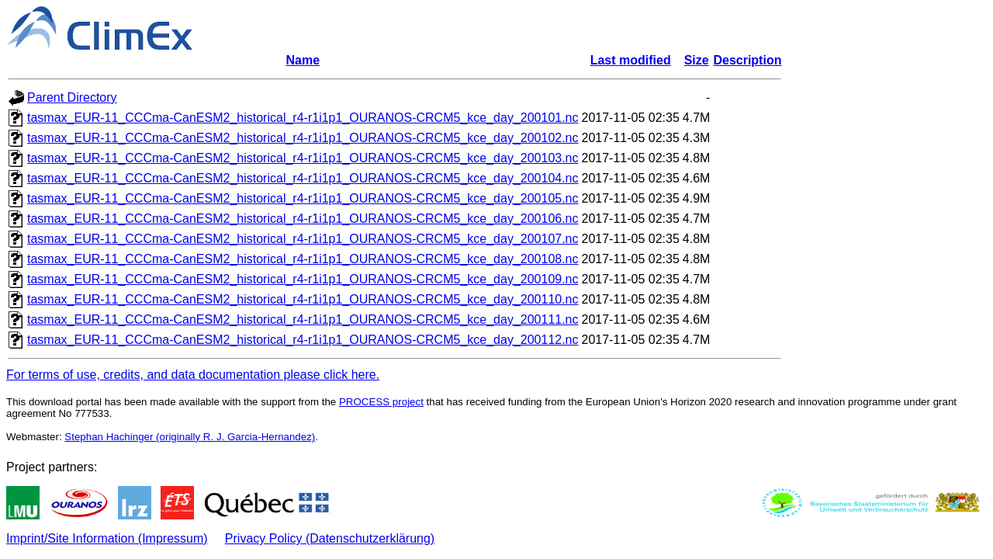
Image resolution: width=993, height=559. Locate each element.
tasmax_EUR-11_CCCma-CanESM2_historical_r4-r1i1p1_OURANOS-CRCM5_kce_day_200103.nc (303, 158)
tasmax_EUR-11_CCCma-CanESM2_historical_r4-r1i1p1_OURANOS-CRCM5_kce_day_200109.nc (303, 279)
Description (747, 60)
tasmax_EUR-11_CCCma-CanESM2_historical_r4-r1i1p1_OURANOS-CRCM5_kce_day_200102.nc (303, 137)
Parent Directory (72, 97)
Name (302, 60)
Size (696, 60)
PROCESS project (381, 402)
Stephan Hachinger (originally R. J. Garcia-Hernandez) (189, 437)
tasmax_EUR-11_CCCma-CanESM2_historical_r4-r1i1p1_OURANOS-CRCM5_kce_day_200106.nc (303, 218)
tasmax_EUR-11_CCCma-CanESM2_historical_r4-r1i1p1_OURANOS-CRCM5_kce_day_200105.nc (303, 198)
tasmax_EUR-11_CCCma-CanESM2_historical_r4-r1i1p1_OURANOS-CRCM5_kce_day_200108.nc (303, 259)
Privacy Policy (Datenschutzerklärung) (329, 538)
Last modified (630, 60)
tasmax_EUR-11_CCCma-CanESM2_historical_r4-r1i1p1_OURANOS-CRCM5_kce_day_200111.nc (303, 319)
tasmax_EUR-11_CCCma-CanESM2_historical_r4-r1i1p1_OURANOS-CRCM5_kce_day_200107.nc (303, 238)
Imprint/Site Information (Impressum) (107, 538)
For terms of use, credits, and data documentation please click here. (192, 374)
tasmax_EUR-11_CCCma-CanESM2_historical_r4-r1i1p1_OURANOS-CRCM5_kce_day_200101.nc (303, 117)
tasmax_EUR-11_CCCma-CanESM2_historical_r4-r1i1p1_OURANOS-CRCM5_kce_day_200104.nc (303, 178)
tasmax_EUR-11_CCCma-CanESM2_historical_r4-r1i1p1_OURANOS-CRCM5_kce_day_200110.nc (303, 299)
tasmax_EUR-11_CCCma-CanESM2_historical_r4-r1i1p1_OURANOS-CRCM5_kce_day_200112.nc (303, 339)
